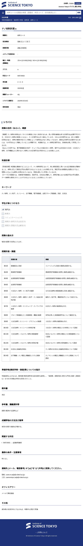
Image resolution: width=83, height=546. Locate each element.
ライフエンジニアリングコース (17, 60)
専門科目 (6, 87)
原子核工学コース (12, 65)
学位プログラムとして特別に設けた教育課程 (21, 128)
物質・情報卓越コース (13, 76)
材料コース (9, 43)
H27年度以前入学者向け (13, 134)
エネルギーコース (12, 49)
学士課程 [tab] (21, 8)
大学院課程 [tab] (62, 8)
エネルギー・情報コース (14, 54)
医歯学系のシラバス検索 (13, 140)
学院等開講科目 (10, 122)
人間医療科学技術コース (14, 71)
